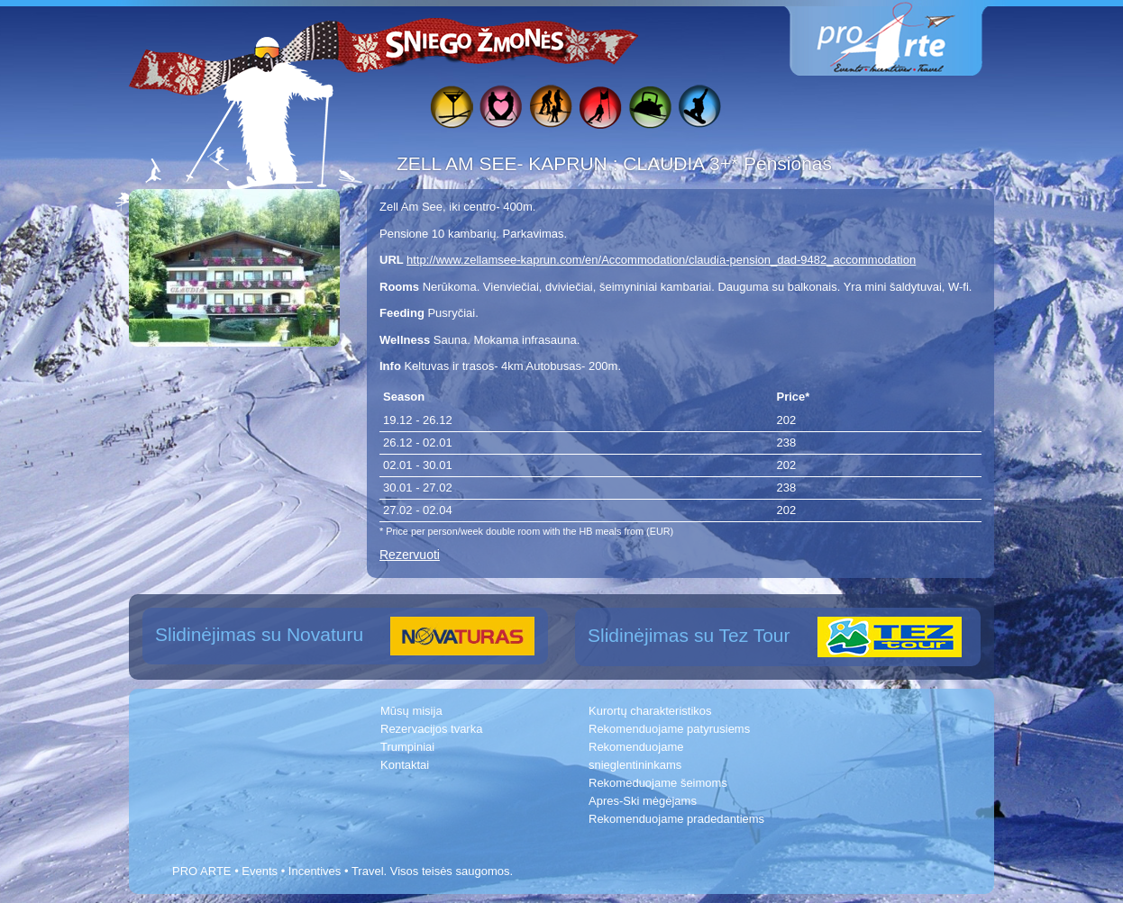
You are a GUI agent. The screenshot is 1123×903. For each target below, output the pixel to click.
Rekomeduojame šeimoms (658, 783)
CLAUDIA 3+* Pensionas (727, 163)
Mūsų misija (411, 711)
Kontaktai (404, 765)
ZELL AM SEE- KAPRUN (505, 163)
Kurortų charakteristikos (650, 711)
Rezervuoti (409, 554)
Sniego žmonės (476, 41)
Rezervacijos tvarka (431, 729)
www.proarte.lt (900, 38)
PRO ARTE (202, 871)
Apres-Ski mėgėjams (643, 801)
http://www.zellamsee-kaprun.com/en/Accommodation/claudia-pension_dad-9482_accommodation (661, 259)
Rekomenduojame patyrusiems (669, 729)
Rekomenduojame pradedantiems (676, 819)
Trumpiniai (407, 747)
